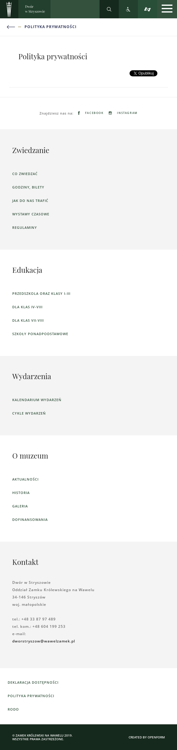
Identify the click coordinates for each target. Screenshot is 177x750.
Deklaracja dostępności (33, 682)
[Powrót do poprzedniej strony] (14, 27)
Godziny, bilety (28, 187)
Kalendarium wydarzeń (37, 399)
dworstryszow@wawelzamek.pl (43, 641)
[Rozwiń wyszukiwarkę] (109, 9)
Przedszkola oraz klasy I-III (41, 293)
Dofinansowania (30, 519)
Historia (21, 492)
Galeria (20, 506)
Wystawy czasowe (30, 214)
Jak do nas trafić (30, 200)
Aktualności (25, 479)
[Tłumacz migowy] (147, 9)
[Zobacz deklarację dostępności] (128, 9)
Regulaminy (24, 227)
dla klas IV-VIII (27, 307)
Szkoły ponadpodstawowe (40, 333)
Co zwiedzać (25, 173)
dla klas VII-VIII (28, 320)
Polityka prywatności (50, 26)
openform (156, 737)
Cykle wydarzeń (29, 413)
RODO (13, 709)
